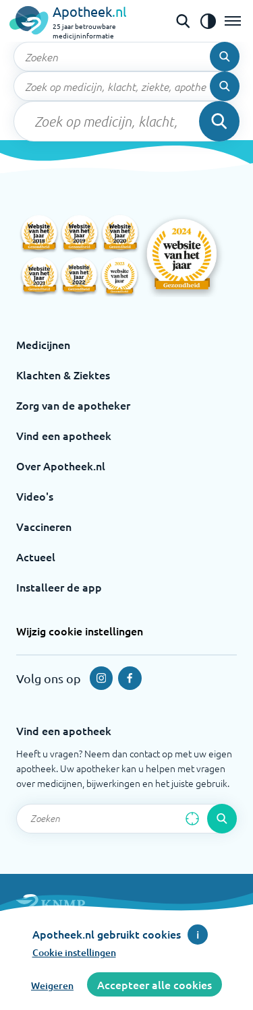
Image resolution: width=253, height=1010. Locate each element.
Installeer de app (59, 586)
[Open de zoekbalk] (183, 21)
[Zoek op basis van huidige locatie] (192, 818)
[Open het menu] (233, 21)
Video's (34, 495)
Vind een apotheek (63, 435)
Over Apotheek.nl (60, 465)
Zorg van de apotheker (73, 405)
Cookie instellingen (74, 952)
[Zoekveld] (126, 56)
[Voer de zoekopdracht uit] (225, 56)
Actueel (35, 556)
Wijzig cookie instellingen (79, 630)
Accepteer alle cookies (154, 984)
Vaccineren (44, 526)
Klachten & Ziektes (63, 374)
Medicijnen (43, 344)
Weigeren (52, 985)
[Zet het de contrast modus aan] (208, 21)
